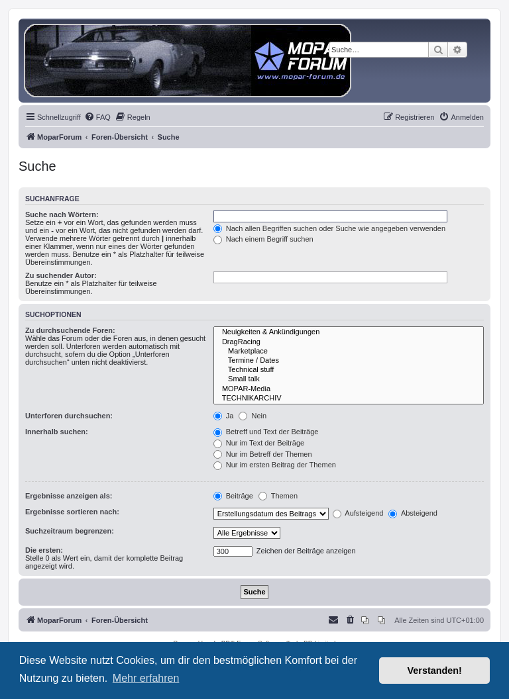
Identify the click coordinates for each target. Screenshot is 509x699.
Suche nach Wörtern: (62, 214)
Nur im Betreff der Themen (262, 454)
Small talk (348, 379)
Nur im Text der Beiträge (258, 443)
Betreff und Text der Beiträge (266, 432)
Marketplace (348, 351)
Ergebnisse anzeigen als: (68, 496)
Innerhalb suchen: (56, 432)
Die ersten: (44, 550)
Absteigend (412, 513)
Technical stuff (348, 370)
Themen (278, 496)
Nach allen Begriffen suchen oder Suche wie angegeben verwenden (329, 228)
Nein (252, 416)
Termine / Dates (348, 360)
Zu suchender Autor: (61, 275)
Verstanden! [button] (435, 670)
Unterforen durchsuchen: (69, 416)
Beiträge (233, 496)
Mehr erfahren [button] (146, 678)
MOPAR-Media (348, 389)
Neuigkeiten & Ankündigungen (348, 332)
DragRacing (348, 342)
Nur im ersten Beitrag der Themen (274, 465)
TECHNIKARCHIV (348, 398)
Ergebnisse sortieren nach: (72, 512)
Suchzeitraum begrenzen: (69, 531)
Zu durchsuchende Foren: (70, 330)
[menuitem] (97, 117)
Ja (223, 416)
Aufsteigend (358, 513)
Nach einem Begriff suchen (263, 239)
